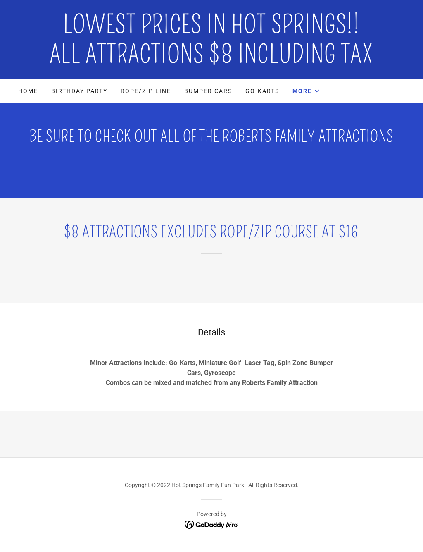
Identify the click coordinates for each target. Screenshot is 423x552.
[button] (306, 91)
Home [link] (28, 91)
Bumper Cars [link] (208, 91)
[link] (211, 61)
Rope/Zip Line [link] (146, 91)
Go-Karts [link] (262, 91)
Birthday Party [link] (79, 91)
